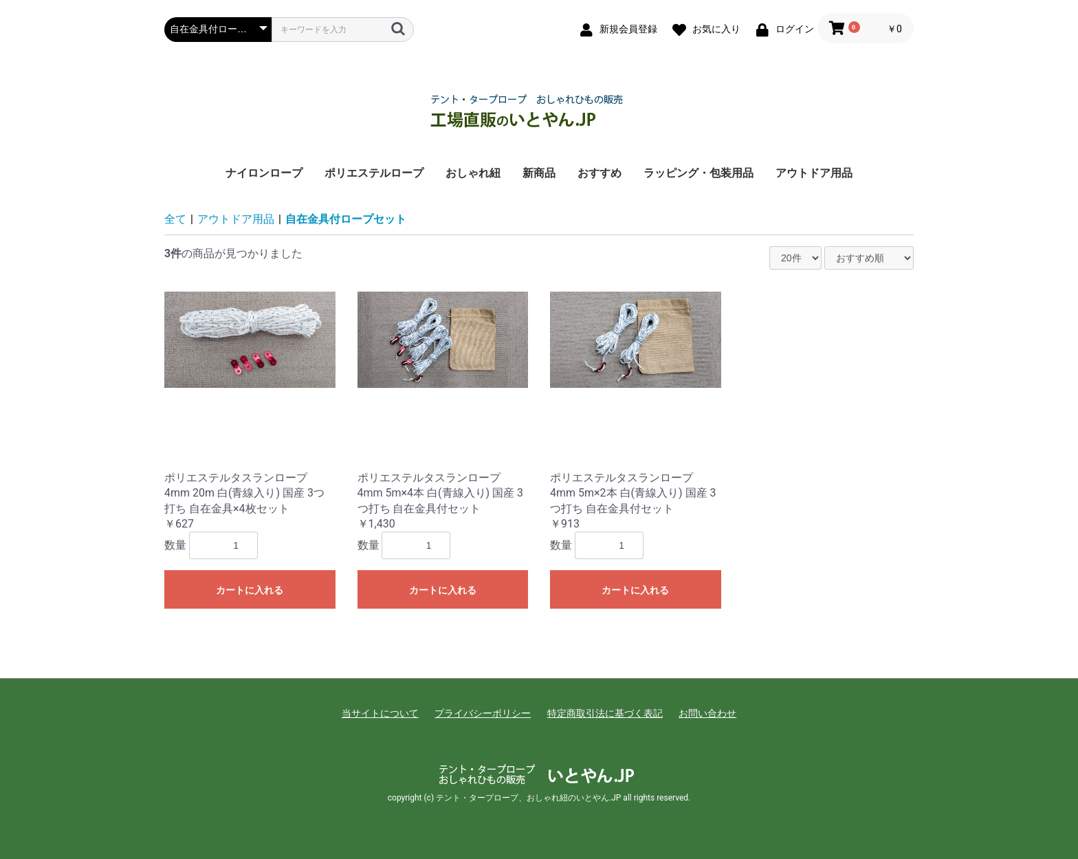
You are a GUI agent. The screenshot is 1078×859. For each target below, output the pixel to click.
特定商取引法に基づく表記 (605, 713)
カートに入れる (249, 590)
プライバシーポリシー (482, 713)
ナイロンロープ (264, 173)
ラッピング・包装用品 (699, 173)
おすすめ (600, 173)
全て (175, 219)
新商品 (539, 173)
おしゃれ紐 (473, 173)
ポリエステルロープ (374, 173)
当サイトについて (380, 713)
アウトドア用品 (814, 173)
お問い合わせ (707, 713)
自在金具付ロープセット (345, 219)
